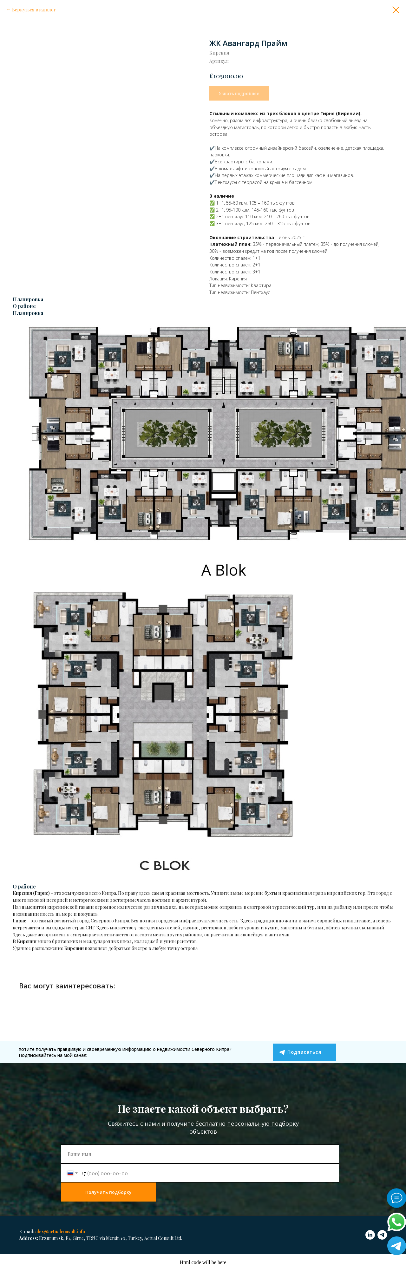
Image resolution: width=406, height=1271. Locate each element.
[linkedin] (370, 1235)
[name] (200, 1153)
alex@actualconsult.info (60, 1231)
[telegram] (382, 1235)
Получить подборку (108, 1192)
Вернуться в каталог (34, 10)
